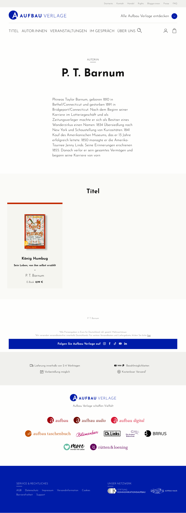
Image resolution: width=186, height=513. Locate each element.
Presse (166, 4)
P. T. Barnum (34, 276)
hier (149, 335)
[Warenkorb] (174, 31)
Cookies (86, 490)
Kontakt (120, 4)
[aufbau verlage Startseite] (37, 15)
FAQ (175, 4)
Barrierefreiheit (24, 494)
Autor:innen (34, 31)
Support (40, 494)
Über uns (126, 31)
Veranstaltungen (68, 31)
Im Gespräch (102, 31)
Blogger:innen (153, 4)
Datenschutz (31, 490)
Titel (14, 31)
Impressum (47, 490)
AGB (18, 490)
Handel (130, 4)
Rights (141, 4)
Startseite (108, 4)
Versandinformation (67, 490)
